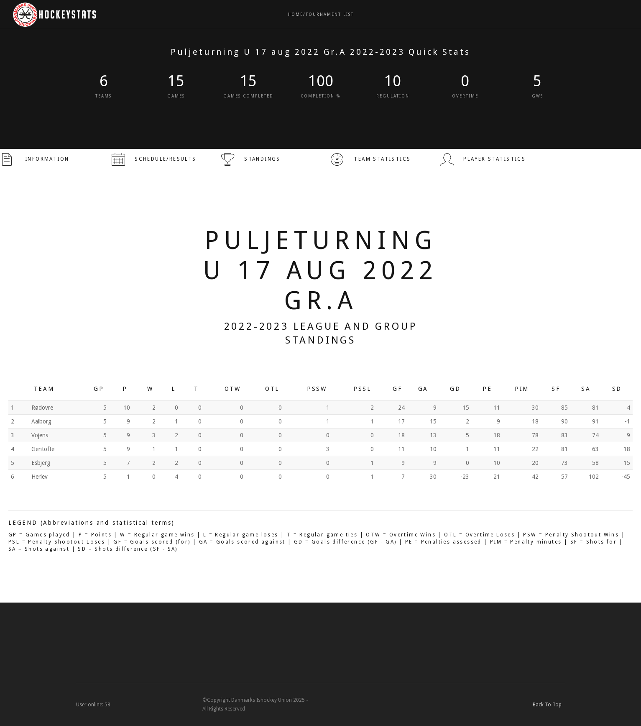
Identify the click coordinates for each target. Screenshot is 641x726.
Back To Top (549, 705)
